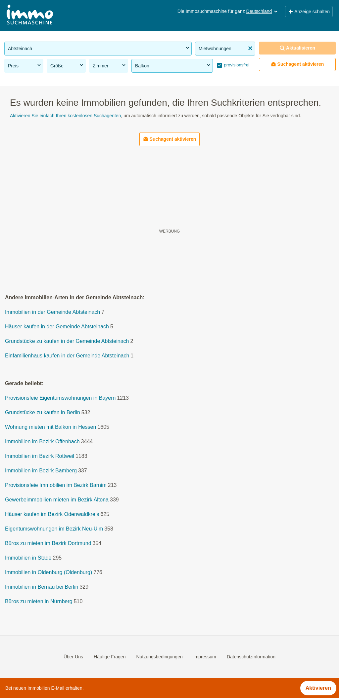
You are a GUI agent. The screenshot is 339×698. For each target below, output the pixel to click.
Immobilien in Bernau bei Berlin (41, 587)
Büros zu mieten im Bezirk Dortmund (48, 543)
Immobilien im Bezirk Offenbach (42, 442)
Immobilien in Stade (28, 558)
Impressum (204, 656)
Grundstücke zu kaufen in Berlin (42, 413)
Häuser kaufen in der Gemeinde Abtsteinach (57, 327)
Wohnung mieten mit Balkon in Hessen (50, 427)
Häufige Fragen (110, 656)
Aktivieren (318, 688)
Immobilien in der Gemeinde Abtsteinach (52, 312)
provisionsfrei (236, 64)
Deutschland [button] (262, 11)
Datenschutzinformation (251, 656)
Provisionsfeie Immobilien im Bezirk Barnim (56, 485)
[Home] (30, 15)
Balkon (173, 65)
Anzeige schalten (309, 11)
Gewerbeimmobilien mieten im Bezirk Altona (57, 500)
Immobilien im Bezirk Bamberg (41, 471)
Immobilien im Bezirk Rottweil (39, 456)
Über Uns (73, 656)
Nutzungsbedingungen (159, 656)
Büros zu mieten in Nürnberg (39, 602)
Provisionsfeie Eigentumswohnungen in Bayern (60, 398)
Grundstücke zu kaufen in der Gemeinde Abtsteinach (67, 341)
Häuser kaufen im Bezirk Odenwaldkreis (52, 514)
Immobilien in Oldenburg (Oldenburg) (48, 572)
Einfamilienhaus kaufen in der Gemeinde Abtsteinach (67, 356)
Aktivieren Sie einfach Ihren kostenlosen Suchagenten (65, 115)
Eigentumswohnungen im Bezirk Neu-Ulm (54, 529)
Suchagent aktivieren (297, 64)
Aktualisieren (297, 48)
